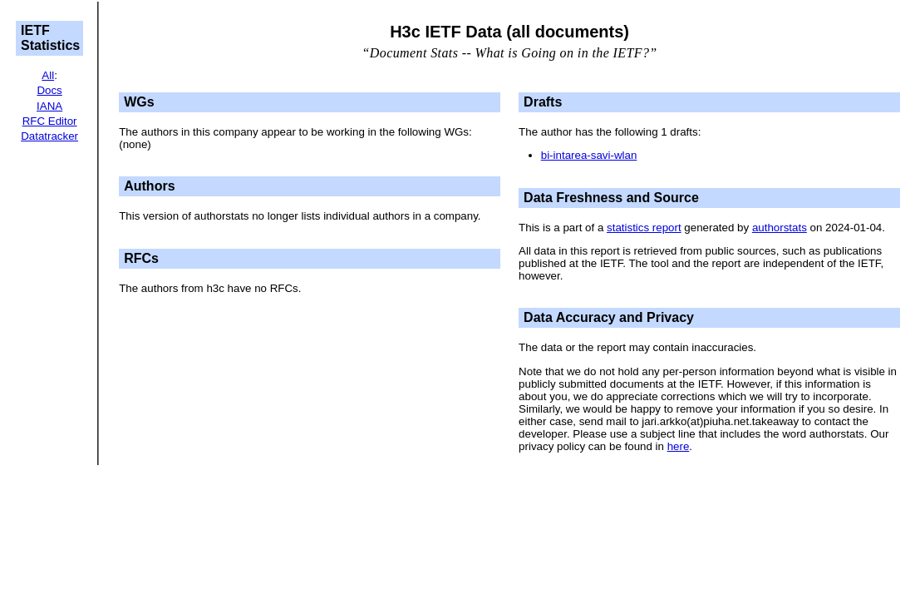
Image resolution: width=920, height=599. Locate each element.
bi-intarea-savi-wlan (589, 155)
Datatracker (49, 136)
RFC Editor (49, 121)
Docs (49, 90)
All (48, 75)
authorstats (779, 227)
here (678, 446)
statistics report (644, 227)
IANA (49, 106)
